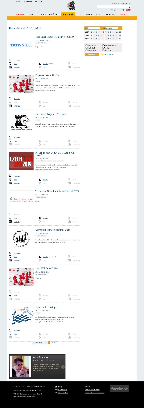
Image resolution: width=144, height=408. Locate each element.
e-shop (40, 1)
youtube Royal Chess (92, 390)
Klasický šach (92, 45)
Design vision (24, 394)
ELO (79, 14)
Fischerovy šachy (110, 45)
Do (104, 28)
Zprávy (32, 14)
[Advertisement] (95, 366)
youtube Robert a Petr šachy (94, 393)
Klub (98, 14)
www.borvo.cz (62, 390)
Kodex (39, 390)
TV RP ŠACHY (63, 393)
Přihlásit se (115, 3)
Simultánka (108, 50)
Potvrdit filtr (92, 54)
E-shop (123, 14)
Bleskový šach (92, 50)
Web (15, 64)
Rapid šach (91, 48)
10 (113, 32)
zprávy (18, 1)
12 (120, 32)
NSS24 (89, 14)
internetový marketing (27, 396)
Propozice (17, 99)
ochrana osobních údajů (28, 390)
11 (117, 32)
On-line (45, 64)
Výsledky (17, 67)
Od (86, 28)
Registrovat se (125, 3)
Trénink (107, 48)
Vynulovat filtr (109, 54)
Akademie (110, 14)
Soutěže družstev (49, 14)
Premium (20, 14)
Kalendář (68, 14)
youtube (29, 1)
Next (63, 367)
